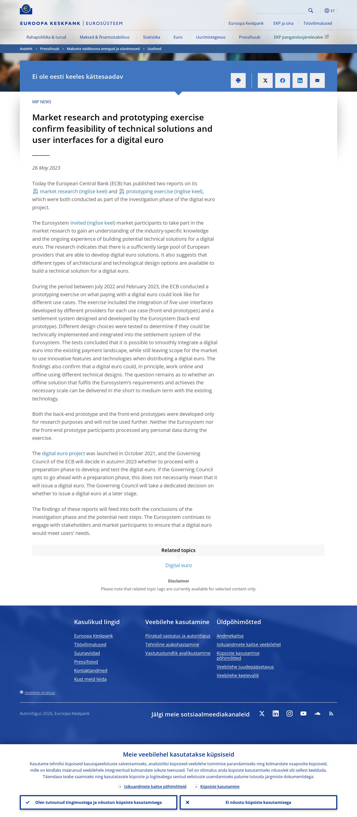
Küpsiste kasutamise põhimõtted (238, 655)
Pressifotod (86, 662)
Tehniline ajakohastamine (172, 644)
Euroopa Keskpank (246, 23)
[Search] (282, 10)
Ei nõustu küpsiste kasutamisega (258, 802)
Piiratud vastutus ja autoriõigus (177, 636)
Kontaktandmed (90, 670)
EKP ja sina (283, 23)
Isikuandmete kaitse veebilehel (249, 644)
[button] (319, 10)
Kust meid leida (90, 679)
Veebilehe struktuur (40, 692)
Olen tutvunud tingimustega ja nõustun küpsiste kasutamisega (98, 802)
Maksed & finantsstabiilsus (105, 37)
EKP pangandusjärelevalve (302, 37)
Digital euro (178, 565)
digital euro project (63, 453)
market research (59, 191)
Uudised (154, 48)
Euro (178, 37)
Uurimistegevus (211, 37)
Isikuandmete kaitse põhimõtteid (155, 786)
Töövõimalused (317, 23)
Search (311, 10)
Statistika (151, 37)
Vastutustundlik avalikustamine (177, 653)
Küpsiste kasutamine (219, 786)
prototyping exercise (149, 191)
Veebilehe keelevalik (238, 675)
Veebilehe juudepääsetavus (245, 667)
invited (78, 222)
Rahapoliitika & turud (46, 37)
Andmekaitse (230, 636)
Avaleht (26, 48)
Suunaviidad (87, 653)
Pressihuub (249, 37)
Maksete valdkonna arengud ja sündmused (103, 48)
